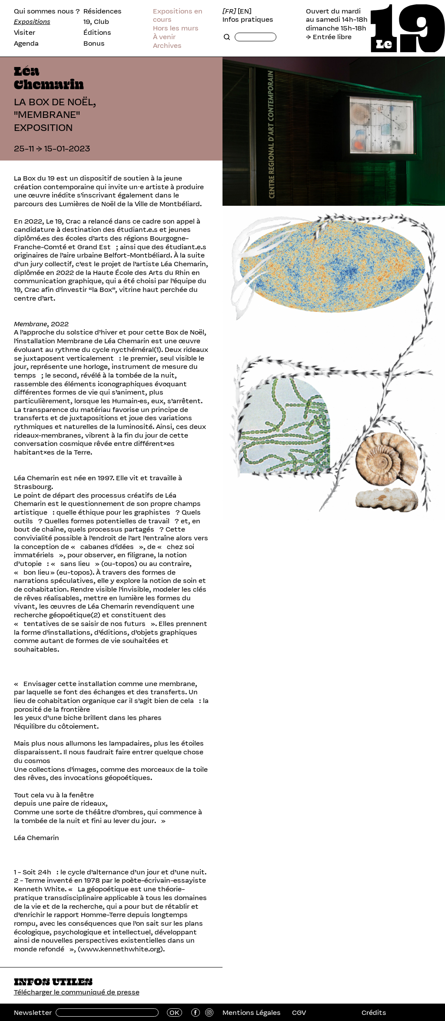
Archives (167, 45)
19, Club (96, 21)
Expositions (32, 21)
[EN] (245, 11)
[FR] (229, 11)
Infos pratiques (247, 19)
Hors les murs (176, 28)
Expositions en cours (178, 15)
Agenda (26, 43)
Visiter (24, 32)
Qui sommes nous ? (47, 11)
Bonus (94, 43)
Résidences (102, 11)
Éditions (97, 32)
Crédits (374, 1012)
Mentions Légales (251, 1012)
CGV (299, 1012)
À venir (164, 37)
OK (174, 1012)
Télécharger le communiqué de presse (76, 992)
